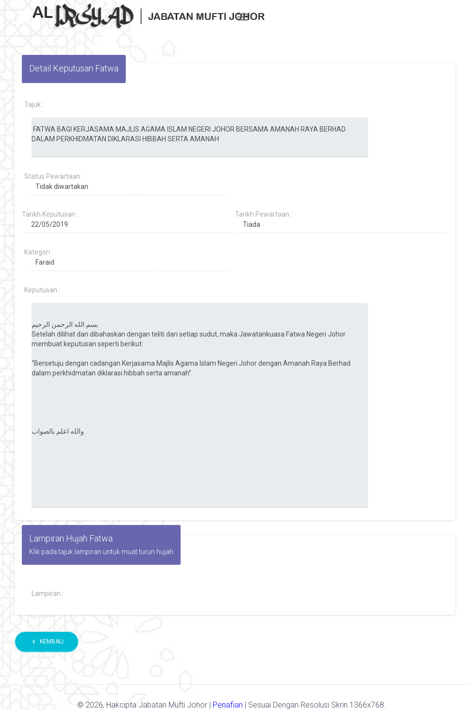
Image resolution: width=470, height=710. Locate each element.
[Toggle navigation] (242, 17)
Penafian (229, 705)
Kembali (47, 641)
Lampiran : (48, 593)
